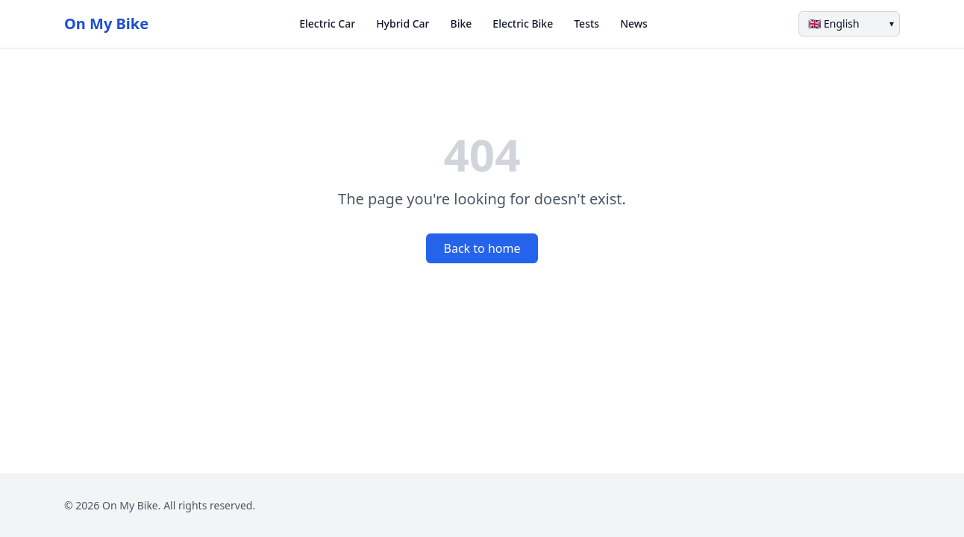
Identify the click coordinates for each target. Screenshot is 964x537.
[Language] (849, 24)
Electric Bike (522, 23)
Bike (461, 23)
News (634, 23)
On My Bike (106, 23)
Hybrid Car (402, 23)
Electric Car (327, 23)
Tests (586, 23)
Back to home (482, 248)
